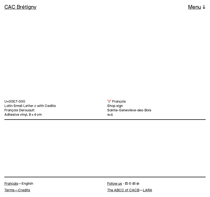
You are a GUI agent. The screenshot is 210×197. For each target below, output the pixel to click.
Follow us (114, 183)
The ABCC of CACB (123, 190)
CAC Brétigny (20, 7)
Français (11, 183)
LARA (147, 190)
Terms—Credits (17, 190)
